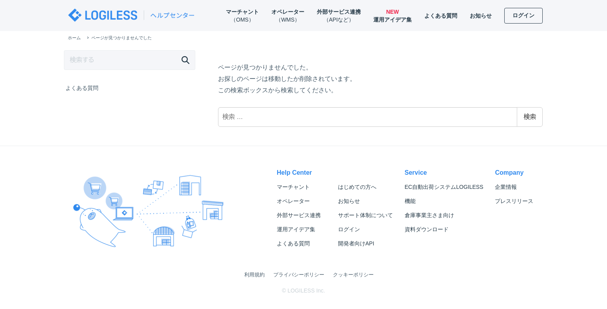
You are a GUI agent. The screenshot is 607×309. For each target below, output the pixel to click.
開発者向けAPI (356, 243)
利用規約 (254, 275)
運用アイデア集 (296, 229)
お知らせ (349, 201)
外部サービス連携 (299, 215)
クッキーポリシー (353, 275)
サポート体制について (365, 215)
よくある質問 (81, 88)
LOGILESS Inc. (306, 290)
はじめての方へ (357, 187)
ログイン (349, 229)
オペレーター (293, 201)
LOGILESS (444, 187)
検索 (529, 116)
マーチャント (293, 187)
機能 (410, 201)
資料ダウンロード (427, 229)
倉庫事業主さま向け (429, 215)
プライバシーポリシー (298, 275)
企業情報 (506, 187)
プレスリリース (514, 201)
